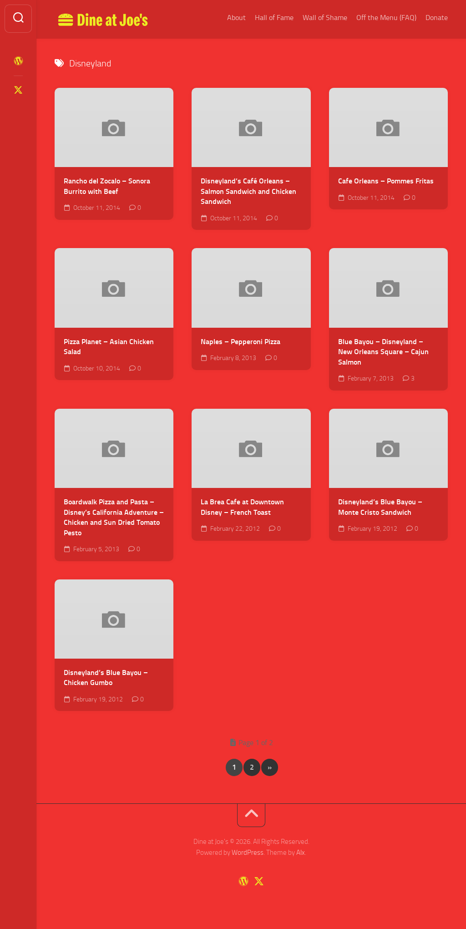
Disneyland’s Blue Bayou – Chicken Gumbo (106, 677)
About (236, 17)
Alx (300, 852)
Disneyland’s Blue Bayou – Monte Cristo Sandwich (380, 507)
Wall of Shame (325, 17)
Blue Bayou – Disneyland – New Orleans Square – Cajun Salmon (383, 351)
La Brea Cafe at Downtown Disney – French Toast (242, 507)
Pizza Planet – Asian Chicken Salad (109, 346)
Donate (436, 17)
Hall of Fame (274, 17)
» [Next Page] (270, 767)
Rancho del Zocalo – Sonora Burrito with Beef (107, 186)
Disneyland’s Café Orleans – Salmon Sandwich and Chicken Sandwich (248, 191)
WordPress (247, 852)
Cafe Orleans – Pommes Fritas (386, 181)
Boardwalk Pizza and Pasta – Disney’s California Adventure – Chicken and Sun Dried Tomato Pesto (114, 517)
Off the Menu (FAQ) (386, 17)
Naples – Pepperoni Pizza (240, 341)
